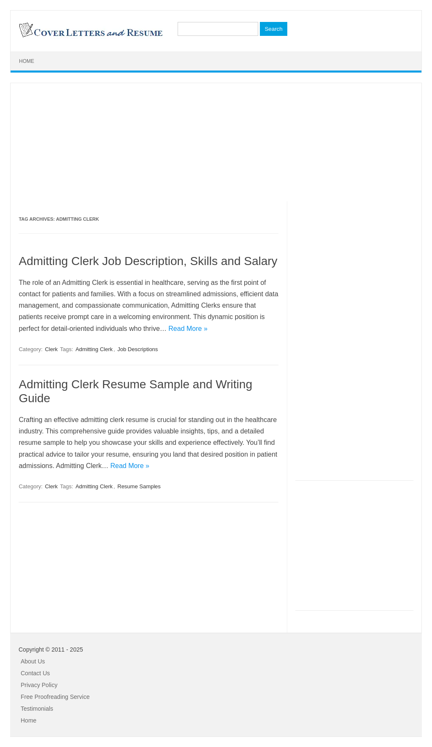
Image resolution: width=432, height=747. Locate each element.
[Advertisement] (216, 142)
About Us (33, 661)
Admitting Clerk (94, 349)
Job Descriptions (137, 349)
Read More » (188, 328)
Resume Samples (139, 486)
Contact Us (35, 673)
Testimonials (37, 708)
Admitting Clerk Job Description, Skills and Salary (148, 261)
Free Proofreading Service (55, 696)
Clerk (51, 349)
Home (26, 61)
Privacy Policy (39, 685)
